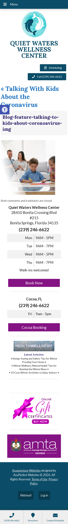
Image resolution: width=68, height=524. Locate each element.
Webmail (25, 495)
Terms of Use (39, 479)
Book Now (34, 283)
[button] (4, 109)
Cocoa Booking (34, 327)
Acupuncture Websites (26, 470)
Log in (44, 495)
